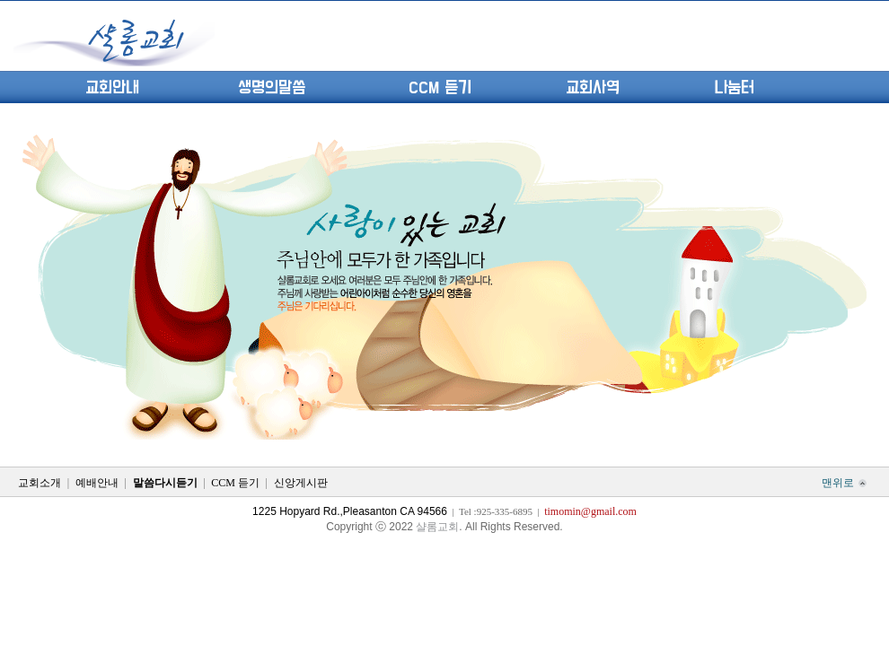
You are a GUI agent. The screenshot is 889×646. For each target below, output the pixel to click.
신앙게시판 (301, 482)
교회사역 (593, 88)
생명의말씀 (271, 88)
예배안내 (97, 482)
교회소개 (39, 482)
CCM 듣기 (440, 88)
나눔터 (734, 88)
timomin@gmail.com (590, 511)
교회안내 (112, 88)
